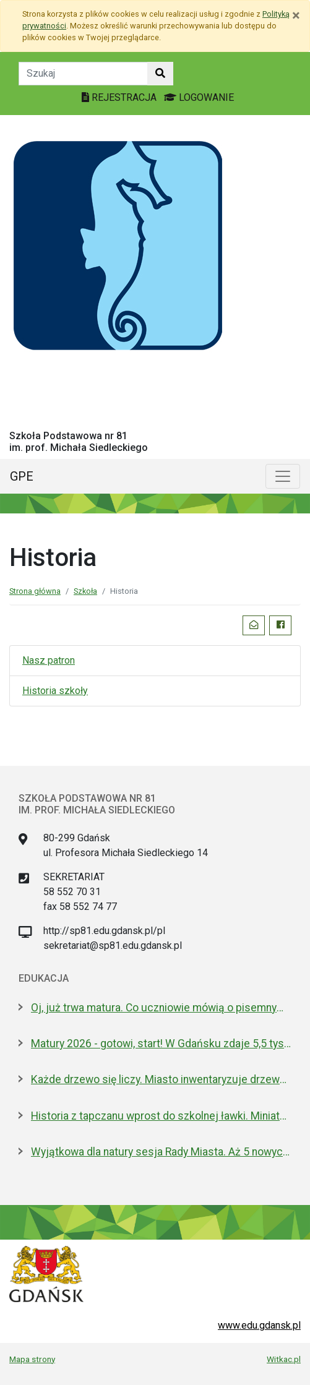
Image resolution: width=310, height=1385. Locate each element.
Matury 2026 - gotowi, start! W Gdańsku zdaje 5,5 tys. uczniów (161, 1043)
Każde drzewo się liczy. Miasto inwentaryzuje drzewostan (161, 1079)
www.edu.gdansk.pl (259, 1325)
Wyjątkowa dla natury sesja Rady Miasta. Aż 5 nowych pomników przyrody (161, 1152)
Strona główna (35, 591)
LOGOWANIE (199, 97)
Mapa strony (32, 1359)
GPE (21, 476)
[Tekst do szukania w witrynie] (83, 73)
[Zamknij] (296, 15)
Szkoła (85, 591)
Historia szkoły (55, 691)
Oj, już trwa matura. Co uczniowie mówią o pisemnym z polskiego (161, 1007)
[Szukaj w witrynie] (160, 73)
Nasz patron (48, 660)
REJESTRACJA (120, 97)
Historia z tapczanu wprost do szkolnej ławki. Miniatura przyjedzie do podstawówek (161, 1116)
